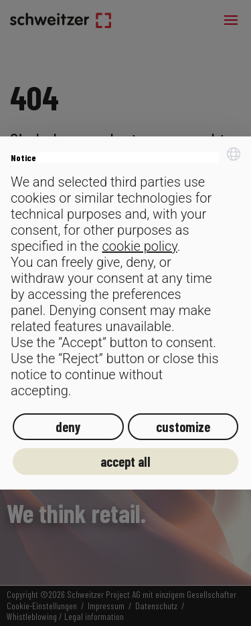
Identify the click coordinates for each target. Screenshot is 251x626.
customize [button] (183, 427)
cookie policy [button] (139, 246)
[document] (125, 273)
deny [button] (68, 427)
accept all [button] (125, 461)
